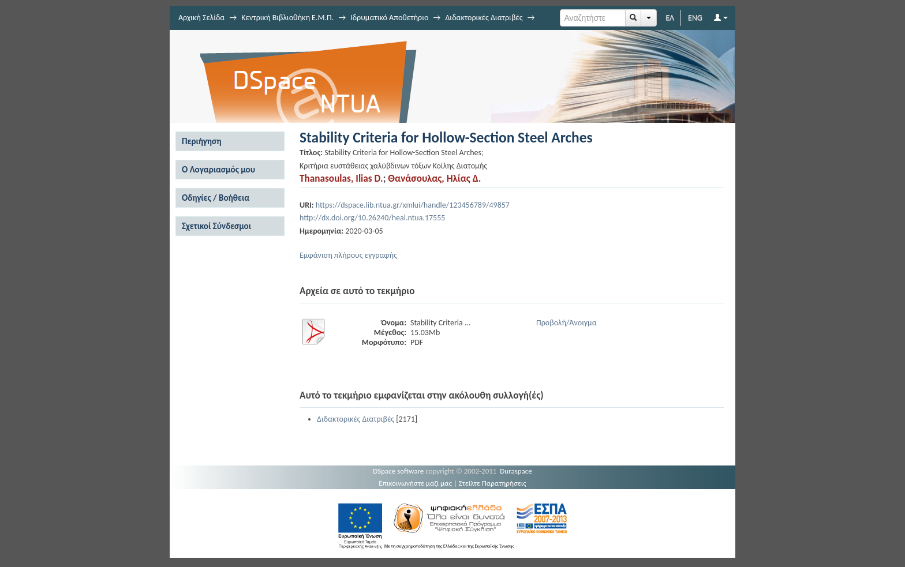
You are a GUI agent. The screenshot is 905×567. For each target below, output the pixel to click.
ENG (695, 17)
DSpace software (398, 471)
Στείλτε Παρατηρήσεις (492, 483)
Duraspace (516, 471)
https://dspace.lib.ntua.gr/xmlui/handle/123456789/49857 (413, 205)
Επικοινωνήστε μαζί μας (415, 483)
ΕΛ (669, 17)
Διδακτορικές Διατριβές (483, 17)
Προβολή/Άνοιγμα (566, 323)
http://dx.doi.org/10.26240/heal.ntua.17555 (372, 218)
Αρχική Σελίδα (201, 17)
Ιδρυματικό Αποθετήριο (389, 17)
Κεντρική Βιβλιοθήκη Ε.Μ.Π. (287, 17)
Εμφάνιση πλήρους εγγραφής (348, 255)
